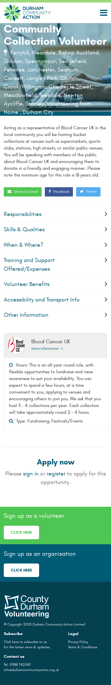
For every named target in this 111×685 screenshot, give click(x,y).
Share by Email (23, 192)
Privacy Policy (78, 642)
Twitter (88, 192)
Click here (21, 532)
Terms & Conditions (82, 647)
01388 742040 (20, 664)
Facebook (59, 192)
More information (47, 348)
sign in (31, 473)
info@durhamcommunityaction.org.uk (31, 670)
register (56, 473)
